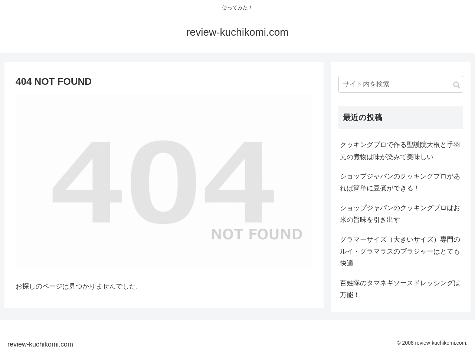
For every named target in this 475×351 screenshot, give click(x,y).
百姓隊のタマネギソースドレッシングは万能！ (400, 289)
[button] (456, 85)
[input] (400, 84)
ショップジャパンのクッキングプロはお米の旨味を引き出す (400, 213)
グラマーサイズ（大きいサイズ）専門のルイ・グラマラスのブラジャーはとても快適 (400, 251)
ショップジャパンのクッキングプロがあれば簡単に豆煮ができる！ (400, 182)
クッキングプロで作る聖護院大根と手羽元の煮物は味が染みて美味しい (400, 150)
